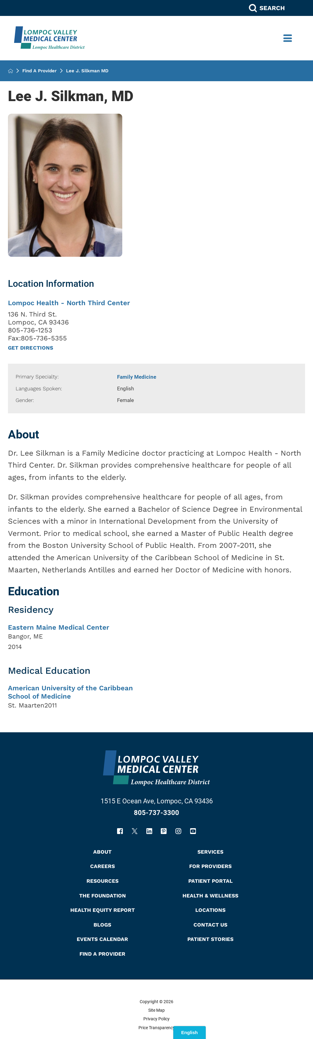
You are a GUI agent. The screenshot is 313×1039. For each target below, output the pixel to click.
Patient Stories (210, 939)
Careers (102, 866)
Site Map (156, 1010)
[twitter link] (135, 831)
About (102, 852)
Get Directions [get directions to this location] (30, 348)
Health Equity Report (102, 910)
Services (210, 852)
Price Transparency (156, 1027)
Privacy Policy (156, 1018)
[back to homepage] (10, 71)
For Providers (210, 866)
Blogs (102, 925)
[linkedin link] (149, 831)
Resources (103, 881)
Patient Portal (210, 881)
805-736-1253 (30, 330)
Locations (210, 910)
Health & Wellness (210, 896)
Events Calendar (102, 939)
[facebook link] (120, 831)
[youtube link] (193, 831)
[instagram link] (178, 831)
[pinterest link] (164, 831)
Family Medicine (136, 377)
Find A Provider (39, 71)
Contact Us (210, 925)
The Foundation (102, 896)
